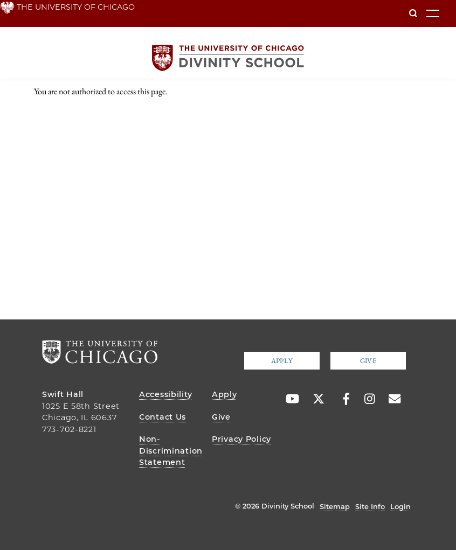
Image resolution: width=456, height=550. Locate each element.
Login (400, 506)
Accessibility (165, 394)
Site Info (370, 506)
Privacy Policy (241, 439)
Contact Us (162, 417)
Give (368, 360)
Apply (282, 360)
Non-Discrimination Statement (171, 450)
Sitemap (335, 506)
